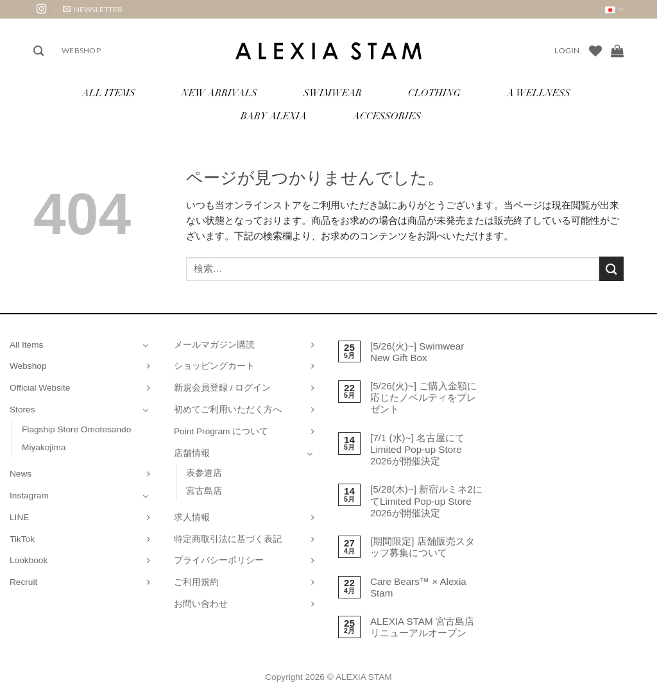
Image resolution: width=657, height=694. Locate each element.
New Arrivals (219, 94)
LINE (19, 517)
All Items (108, 94)
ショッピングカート (214, 366)
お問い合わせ (201, 604)
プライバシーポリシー (219, 560)
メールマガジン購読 (214, 345)
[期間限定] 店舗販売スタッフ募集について (422, 547)
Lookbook (28, 560)
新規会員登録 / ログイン (222, 388)
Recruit (23, 582)
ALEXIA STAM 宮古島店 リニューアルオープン (422, 627)
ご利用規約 (196, 582)
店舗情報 (192, 453)
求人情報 (192, 517)
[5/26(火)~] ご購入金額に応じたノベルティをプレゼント (423, 397)
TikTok (22, 539)
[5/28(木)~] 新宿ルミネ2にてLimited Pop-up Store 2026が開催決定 (426, 501)
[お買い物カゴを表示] (617, 51)
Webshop (81, 50)
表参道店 (204, 473)
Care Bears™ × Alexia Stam (418, 587)
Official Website (40, 388)
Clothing (434, 94)
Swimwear (332, 94)
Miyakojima (43, 447)
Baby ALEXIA (274, 117)
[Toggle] (145, 345)
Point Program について (221, 431)
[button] (93, 9)
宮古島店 (204, 491)
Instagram (29, 495)
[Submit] (611, 268)
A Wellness (538, 94)
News (20, 473)
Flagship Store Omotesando (76, 429)
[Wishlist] (595, 51)
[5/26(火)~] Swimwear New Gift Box (417, 352)
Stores (22, 409)
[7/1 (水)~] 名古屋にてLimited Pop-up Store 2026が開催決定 (417, 449)
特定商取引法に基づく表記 (228, 539)
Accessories (387, 117)
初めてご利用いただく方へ (228, 409)
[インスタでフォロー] (41, 9)
